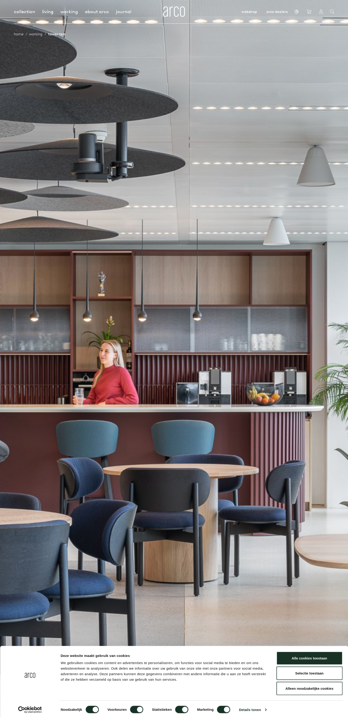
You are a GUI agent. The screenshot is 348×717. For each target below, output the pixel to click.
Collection (24, 11)
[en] (297, 11)
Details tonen (250, 708)
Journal (123, 11)
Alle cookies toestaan (309, 656)
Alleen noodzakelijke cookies (309, 687)
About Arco (97, 11)
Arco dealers (277, 11)
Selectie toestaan (309, 672)
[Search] (332, 11)
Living (47, 11)
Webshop (249, 11)
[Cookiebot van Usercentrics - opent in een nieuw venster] (30, 708)
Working (69, 11)
